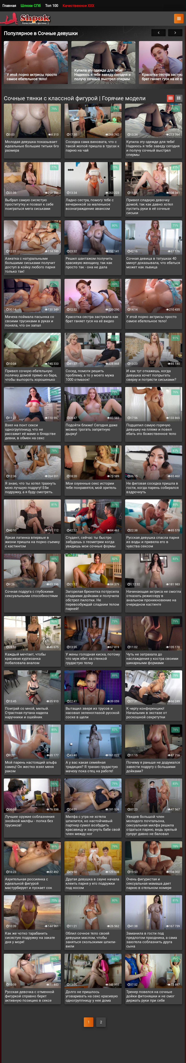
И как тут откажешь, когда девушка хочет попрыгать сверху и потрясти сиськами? (151, 375)
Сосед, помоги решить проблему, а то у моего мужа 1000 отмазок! (90, 375)
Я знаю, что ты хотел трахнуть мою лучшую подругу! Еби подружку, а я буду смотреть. (30, 487)
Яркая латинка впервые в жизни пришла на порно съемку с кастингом (32, 541)
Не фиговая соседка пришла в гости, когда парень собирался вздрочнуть (152, 487)
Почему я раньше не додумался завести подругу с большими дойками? (153, 766)
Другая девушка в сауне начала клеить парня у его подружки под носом (92, 883)
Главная (9, 6)
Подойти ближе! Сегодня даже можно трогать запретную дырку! (91, 429)
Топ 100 (51, 6)
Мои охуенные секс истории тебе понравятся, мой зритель (91, 485)
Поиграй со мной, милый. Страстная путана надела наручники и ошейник (27, 712)
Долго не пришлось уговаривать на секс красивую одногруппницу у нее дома (92, 996)
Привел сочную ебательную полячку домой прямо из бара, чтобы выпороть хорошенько (31, 375)
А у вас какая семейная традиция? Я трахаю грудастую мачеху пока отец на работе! (92, 766)
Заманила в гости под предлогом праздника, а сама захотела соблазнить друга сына (151, 939)
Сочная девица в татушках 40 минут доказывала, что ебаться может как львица (153, 262)
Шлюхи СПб (31, 6)
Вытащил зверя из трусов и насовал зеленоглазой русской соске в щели (92, 712)
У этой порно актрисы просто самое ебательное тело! (151, 319)
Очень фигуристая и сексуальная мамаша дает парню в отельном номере (148, 883)
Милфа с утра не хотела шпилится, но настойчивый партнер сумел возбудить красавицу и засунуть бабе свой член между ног (93, 825)
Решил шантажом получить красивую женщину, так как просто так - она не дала (89, 262)
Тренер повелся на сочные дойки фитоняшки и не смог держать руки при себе (150, 996)
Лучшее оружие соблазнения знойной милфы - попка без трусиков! (29, 820)
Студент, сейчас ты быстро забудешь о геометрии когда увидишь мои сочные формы (91, 541)
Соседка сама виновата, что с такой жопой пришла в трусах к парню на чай (92, 146)
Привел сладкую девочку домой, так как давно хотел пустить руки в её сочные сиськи (149, 206)
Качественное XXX (78, 6)
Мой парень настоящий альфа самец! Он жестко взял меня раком (31, 766)
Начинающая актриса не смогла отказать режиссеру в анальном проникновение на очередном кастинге (153, 598)
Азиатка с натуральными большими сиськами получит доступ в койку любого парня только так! (30, 265)
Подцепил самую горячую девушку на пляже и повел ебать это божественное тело (151, 429)
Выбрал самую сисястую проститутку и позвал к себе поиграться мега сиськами (29, 204)
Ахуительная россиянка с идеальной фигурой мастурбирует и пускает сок (28, 883)
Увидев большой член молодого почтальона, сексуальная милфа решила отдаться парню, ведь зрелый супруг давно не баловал (151, 825)
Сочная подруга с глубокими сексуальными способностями (31, 593)
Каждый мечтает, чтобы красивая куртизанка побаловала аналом (25, 658)
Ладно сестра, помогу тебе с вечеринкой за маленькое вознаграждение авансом (90, 204)
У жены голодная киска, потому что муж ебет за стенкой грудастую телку (93, 658)
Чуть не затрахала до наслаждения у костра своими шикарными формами (152, 658)
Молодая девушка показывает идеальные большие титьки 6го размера (32, 146)
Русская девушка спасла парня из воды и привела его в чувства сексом (152, 541)
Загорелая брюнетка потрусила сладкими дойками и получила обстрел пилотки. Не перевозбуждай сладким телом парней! (92, 600)
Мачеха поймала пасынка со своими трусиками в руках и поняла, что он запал (29, 321)
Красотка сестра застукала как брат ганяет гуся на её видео (92, 319)
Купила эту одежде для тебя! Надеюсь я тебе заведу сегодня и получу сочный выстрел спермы (153, 148)
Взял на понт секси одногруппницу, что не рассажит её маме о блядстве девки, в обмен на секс (30, 431)
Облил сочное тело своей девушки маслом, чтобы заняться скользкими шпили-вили (91, 939)
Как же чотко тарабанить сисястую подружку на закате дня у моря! (30, 937)
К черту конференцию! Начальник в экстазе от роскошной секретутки (146, 712)
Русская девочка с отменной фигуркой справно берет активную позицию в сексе (29, 996)
